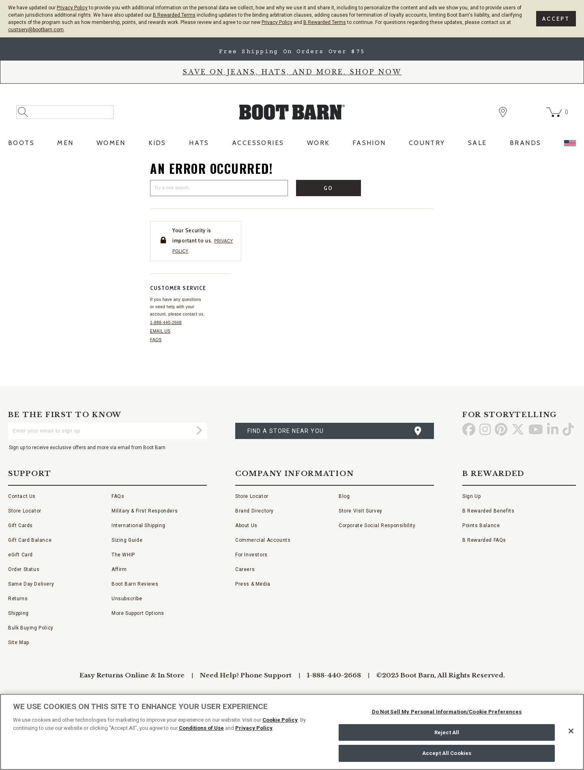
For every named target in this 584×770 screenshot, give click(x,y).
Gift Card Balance (30, 540)
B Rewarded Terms (174, 15)
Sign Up (471, 496)
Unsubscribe (127, 598)
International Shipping (138, 525)
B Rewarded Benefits (488, 511)
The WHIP (123, 555)
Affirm (119, 569)
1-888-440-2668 (166, 322)
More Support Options (138, 613)
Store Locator (24, 511)
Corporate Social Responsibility (377, 525)
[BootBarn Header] (292, 119)
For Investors (251, 555)
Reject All (446, 732)
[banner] (292, 95)
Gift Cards (20, 525)
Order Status (23, 569)
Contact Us (22, 496)
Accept (556, 18)
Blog (344, 496)
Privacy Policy (72, 8)
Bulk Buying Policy (31, 628)
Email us (160, 331)
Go (329, 188)
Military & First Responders (145, 511)
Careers (245, 569)
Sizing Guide (127, 540)
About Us (246, 525)
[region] (292, 732)
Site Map (18, 642)
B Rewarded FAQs (484, 540)
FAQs (156, 339)
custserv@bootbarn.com (36, 29)
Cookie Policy (280, 720)
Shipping (18, 613)
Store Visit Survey (360, 511)
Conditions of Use (201, 728)
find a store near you (285, 431)
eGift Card (20, 555)
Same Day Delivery (31, 584)
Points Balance (481, 525)
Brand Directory (254, 511)
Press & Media (253, 584)
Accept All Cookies (446, 753)
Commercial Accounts (262, 540)
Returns (18, 598)
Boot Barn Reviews (135, 584)
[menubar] (292, 145)
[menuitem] (21, 145)
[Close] (571, 731)
